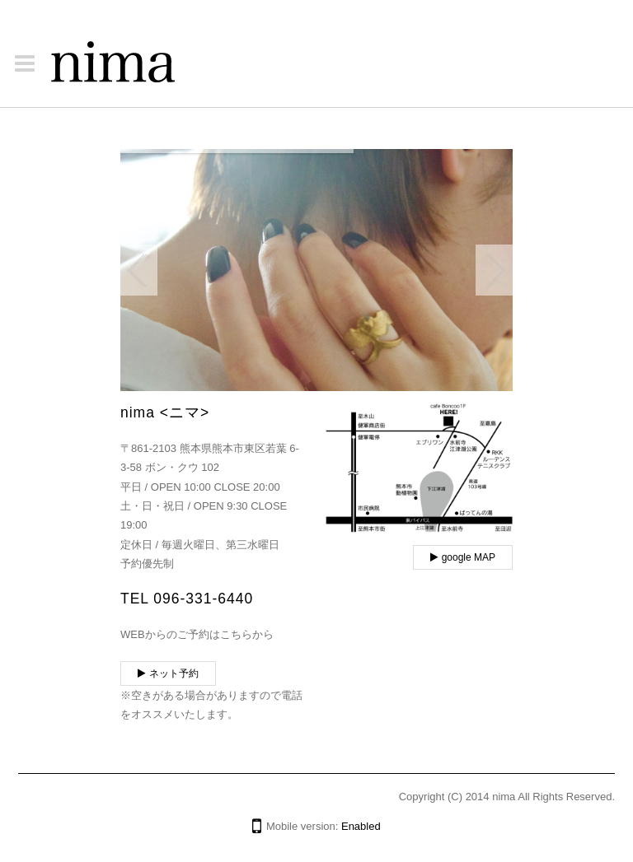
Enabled (361, 826)
